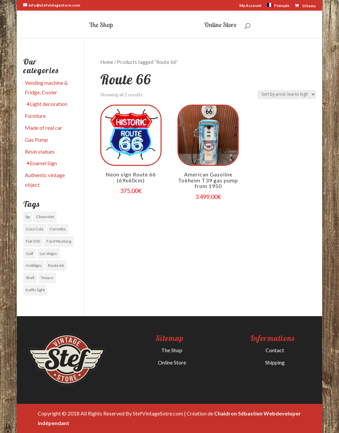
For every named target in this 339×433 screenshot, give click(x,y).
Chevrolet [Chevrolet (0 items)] (45, 216)
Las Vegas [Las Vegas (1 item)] (48, 253)
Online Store (220, 26)
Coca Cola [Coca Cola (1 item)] (34, 228)
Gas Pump (36, 139)
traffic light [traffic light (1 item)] (35, 289)
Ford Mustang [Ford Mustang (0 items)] (58, 241)
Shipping (275, 362)
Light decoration (48, 104)
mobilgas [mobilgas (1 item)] (34, 265)
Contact (275, 350)
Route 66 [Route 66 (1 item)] (56, 265)
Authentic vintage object (45, 180)
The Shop (101, 26)
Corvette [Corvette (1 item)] (58, 228)
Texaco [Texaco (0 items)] (47, 277)
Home (106, 62)
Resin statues (40, 151)
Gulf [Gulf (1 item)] (29, 253)
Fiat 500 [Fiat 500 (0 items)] (33, 241)
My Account (250, 6)
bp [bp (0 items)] (28, 216)
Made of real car (43, 127)
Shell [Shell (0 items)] (30, 277)
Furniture (35, 116)
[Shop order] (287, 94)
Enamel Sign (43, 163)
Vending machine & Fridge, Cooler (46, 87)
